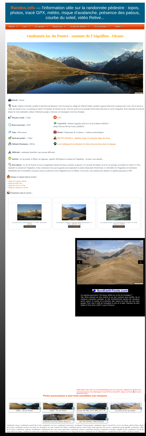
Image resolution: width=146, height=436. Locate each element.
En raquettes (41, 27)
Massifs (13, 27)
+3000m (119, 27)
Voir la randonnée (30, 226)
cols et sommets (101, 27)
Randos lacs (59, 27)
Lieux (26, 27)
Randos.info (23, 7)
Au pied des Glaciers (79, 27)
